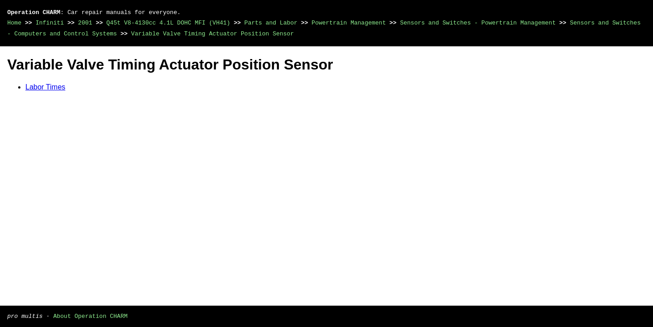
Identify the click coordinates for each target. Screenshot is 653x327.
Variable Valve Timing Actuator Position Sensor (212, 34)
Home (14, 23)
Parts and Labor (270, 23)
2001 (85, 23)
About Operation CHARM (90, 316)
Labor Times (45, 87)
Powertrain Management (349, 23)
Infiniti (49, 23)
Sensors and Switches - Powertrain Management (478, 23)
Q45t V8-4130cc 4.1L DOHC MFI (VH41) (168, 23)
